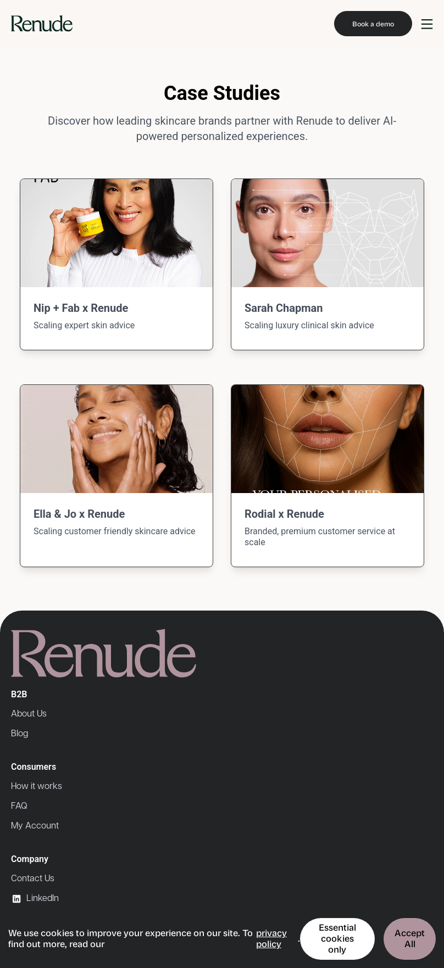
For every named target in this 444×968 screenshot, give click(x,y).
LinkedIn (35, 898)
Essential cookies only (337, 938)
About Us (29, 714)
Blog (19, 733)
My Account (35, 826)
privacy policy (271, 938)
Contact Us (32, 878)
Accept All (410, 938)
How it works (36, 786)
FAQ (19, 806)
